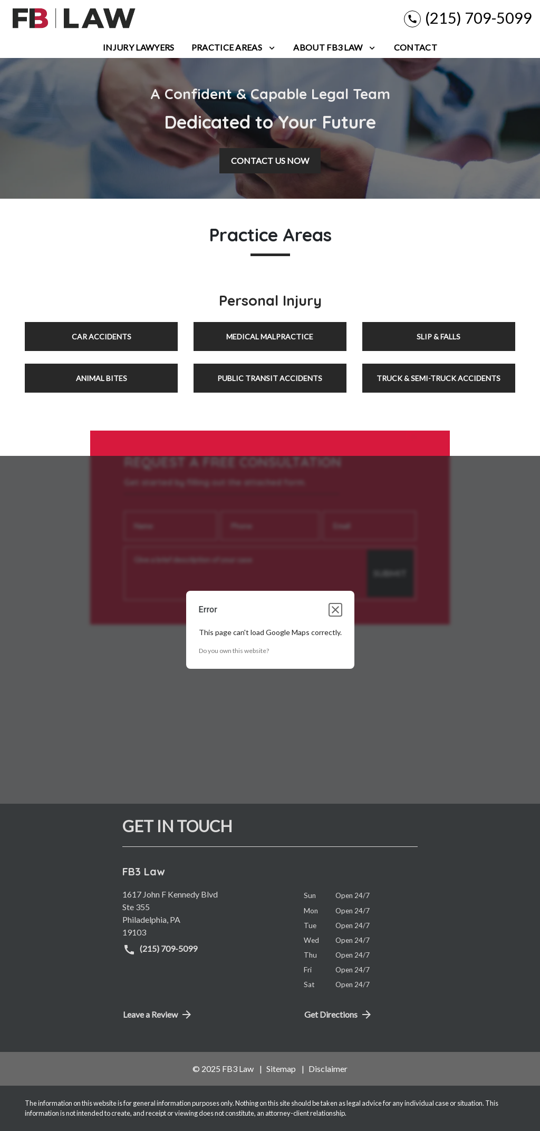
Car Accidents (101, 336)
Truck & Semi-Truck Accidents (438, 378)
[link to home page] (74, 18)
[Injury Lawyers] (138, 47)
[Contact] (415, 47)
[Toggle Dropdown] (272, 47)
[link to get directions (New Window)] (205, 913)
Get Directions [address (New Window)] (338, 1014)
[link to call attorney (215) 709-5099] (468, 18)
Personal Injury (270, 300)
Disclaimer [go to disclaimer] (328, 1069)
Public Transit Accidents (269, 378)
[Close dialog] (335, 609)
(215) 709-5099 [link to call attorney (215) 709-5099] (160, 949)
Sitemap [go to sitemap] (281, 1069)
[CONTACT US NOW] (270, 160)
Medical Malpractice (269, 336)
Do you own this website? (234, 651)
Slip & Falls (438, 336)
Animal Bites (101, 378)
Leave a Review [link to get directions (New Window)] (158, 1014)
